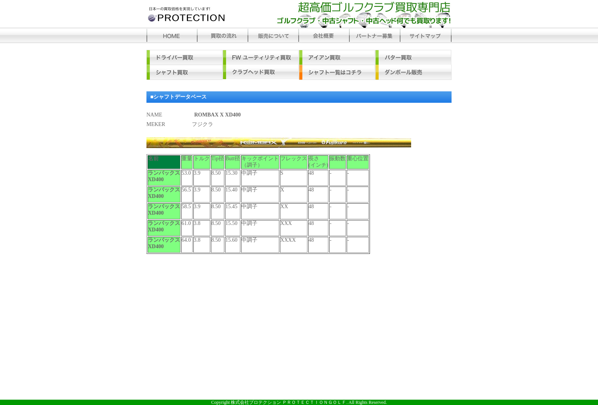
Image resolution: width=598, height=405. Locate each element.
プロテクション (197, 14)
